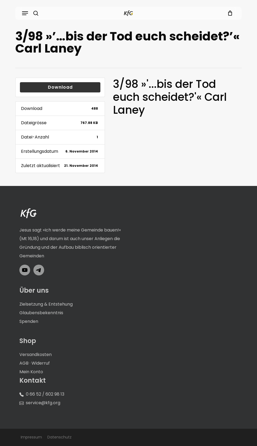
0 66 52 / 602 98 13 (45, 394)
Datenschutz (59, 437)
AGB (24, 363)
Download (60, 87)
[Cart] (229, 13)
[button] (25, 13)
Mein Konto (31, 372)
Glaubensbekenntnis (41, 313)
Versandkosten (35, 354)
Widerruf (40, 363)
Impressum (31, 437)
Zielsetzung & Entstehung (46, 304)
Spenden (28, 321)
